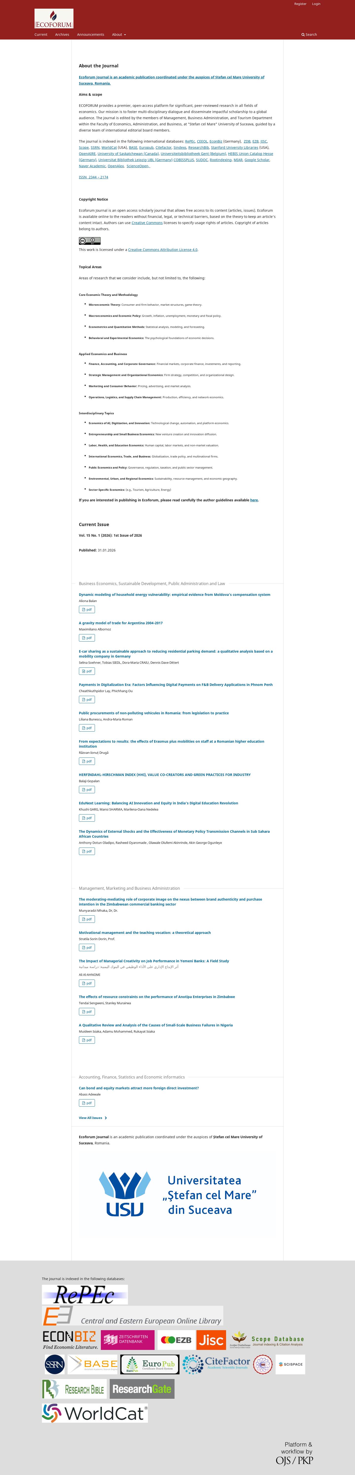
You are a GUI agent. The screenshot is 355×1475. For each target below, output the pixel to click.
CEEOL (202, 141)
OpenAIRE (87, 153)
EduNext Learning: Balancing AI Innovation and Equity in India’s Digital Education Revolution (158, 803)
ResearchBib (198, 147)
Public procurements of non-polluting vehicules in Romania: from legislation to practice (154, 713)
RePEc (190, 141)
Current (41, 34)
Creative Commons (147, 222)
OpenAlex (116, 166)
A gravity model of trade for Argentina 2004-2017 (121, 623)
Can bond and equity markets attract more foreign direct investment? (139, 1088)
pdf (88, 609)
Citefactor (164, 147)
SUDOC (202, 159)
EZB (255, 141)
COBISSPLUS (184, 159)
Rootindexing (221, 159)
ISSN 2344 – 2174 (93, 177)
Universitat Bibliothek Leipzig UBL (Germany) (135, 159)
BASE (133, 147)
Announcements (90, 34)
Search (309, 34)
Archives (62, 34)
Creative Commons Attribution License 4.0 (162, 249)
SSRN (95, 147)
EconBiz (216, 141)
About (117, 34)
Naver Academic (92, 166)
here (254, 500)
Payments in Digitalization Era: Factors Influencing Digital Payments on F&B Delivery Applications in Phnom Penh (176, 684)
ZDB (247, 141)
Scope (84, 147)
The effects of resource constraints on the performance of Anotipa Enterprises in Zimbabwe (157, 996)
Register (300, 3)
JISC (264, 141)
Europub (146, 147)
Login (316, 3)
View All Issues (90, 1118)
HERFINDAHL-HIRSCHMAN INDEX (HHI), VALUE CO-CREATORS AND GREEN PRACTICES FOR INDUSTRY (165, 774)
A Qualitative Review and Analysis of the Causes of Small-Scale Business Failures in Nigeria (156, 1025)
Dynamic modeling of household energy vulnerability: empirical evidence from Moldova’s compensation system (174, 594)
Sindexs (180, 147)
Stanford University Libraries (234, 147)
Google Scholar (257, 159)
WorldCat (109, 147)
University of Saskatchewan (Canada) (128, 153)
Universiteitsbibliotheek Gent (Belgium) (193, 153)
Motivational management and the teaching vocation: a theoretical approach (145, 932)
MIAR (238, 159)
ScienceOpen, (138, 166)
